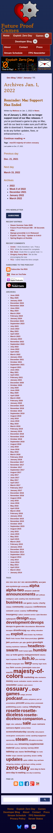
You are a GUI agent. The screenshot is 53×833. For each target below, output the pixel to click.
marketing (29, 677)
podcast (14, 698)
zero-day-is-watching (33, 773)
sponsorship (10, 740)
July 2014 (14, 560)
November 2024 (17, 306)
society (28, 736)
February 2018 (16, 457)
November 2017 (17, 465)
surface (17, 748)
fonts (13, 638)
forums (17, 638)
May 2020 (14, 393)
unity (39, 756)
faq (34, 635)
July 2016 (14, 501)
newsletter (11, 685)
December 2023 (17, 321)
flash (8, 638)
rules (12, 724)
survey (24, 748)
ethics (8, 635)
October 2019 (16, 411)
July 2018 (14, 447)
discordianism (30, 626)
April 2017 (14, 483)
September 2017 (17, 470)
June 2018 (14, 449)
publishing (11, 707)
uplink (25, 760)
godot (29, 642)
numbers (20, 685)
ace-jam (42, 582)
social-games (10, 736)
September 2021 (17, 365)
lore (12, 667)
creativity (23, 611)
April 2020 (14, 395)
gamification (14, 642)
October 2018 (16, 439)
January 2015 (16, 547)
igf (11, 655)
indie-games (18, 655)
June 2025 (14, 295)
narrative (36, 681)
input (8, 659)
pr (41, 699)
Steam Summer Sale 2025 (21, 225)
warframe (40, 760)
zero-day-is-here (37, 769)
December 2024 (17, 303)
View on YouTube (16, 274)
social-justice (20, 736)
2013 (7, 582)
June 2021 (14, 370)
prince (32, 703)
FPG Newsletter (37, 53)
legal (40, 664)
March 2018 (15, 454)
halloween (23, 646)
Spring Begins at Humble (21, 238)
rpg (45, 719)
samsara (41, 724)
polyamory (32, 699)
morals (16, 681)
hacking (8, 646)
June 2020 (14, 390)
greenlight (38, 642)
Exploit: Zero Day (22, 35)
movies (29, 681)
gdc (21, 642)
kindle (9, 664)
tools (41, 752)
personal (29, 694)
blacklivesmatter (34, 599)
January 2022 (17, 195)
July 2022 (14, 347)
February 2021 (16, 377)
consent (9, 611)
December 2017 (17, 462)
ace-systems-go (13, 586)
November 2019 (17, 408)
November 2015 (17, 521)
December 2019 (17, 406)
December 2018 (17, 434)
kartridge (42, 659)
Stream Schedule (13, 53)
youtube (38, 764)
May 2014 (14, 565)
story (16, 744)
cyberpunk (11, 619)
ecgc (28, 630)
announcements (20, 594)
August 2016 (15, 498)
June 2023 (14, 329)
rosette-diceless (21, 712)
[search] (20, 799)
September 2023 (17, 323)
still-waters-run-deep (35, 740)
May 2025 (14, 298)
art (37, 595)
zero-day (18, 767)
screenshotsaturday (16, 731)
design (22, 618)
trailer (8, 756)
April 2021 (14, 375)
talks (16, 752)
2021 (23, 582)
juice (36, 659)
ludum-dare (36, 667)
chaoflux (35, 603)
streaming (23, 744)
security (30, 732)
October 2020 (16, 385)
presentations (11, 703)
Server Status (35, 818)
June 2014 (14, 562)
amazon (28, 591)
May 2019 (14, 424)
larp (28, 663)
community (18, 606)
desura (32, 619)
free (22, 638)
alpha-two (15, 590)
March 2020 (15, 398)
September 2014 (17, 554)
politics (25, 699)
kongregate (16, 664)
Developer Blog (23, 41)
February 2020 (16, 401)
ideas (8, 655)
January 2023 (16, 339)
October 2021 (16, 362)
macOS (13, 143)
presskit (20, 703)
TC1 (12, 249)
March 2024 (15, 313)
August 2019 (15, 416)
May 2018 (14, 452)
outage (22, 694)
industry (42, 655)
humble (40, 650)
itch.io (28, 658)
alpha (34, 585)
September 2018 (17, 442)
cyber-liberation (41, 614)
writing (32, 764)
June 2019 (14, 421)
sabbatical (18, 724)
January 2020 (16, 403)
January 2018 (16, 459)
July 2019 (14, 418)
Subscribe (13, 215)
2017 (19, 582)
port (38, 699)
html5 (21, 651)
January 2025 (16, 300)
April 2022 (14, 352)
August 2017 (15, 472)
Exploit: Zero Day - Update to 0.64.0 (25, 235)
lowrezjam (27, 667)
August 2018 (15, 444)
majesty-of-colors (23, 143)
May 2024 (14, 311)
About (7, 47)
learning (35, 664)
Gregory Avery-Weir (19, 254)
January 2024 (16, 318)
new (40, 681)
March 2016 (15, 511)
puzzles (19, 707)
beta (26, 599)
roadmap (25, 707)
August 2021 (15, 367)
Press (39, 47)
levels (44, 664)
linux (7, 667)
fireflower (39, 635)
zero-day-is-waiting (16, 772)
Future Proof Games (17, 28)
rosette (13, 710)
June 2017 (14, 478)
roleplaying (34, 706)
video (30, 760)
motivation (22, 681)
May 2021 (14, 372)
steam (21, 739)
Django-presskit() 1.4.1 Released (24, 233)
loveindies (18, 667)
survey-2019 (33, 748)
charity (42, 603)
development (18, 622)
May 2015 (14, 536)
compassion (28, 607)
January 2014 (16, 572)
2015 (15, 582)
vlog (35, 760)
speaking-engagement (38, 736)
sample (34, 724)
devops (37, 622)
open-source (28, 685)
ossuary (35, 143)
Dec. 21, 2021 (11, 159)
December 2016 (17, 493)
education (39, 630)
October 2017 (16, 467)
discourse (40, 626)
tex (38, 752)
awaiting (22, 599)
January (27, 78)
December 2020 (17, 383)
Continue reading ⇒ (14, 138)
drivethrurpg (19, 630)
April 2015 (14, 539)
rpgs (8, 724)
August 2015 (15, 529)
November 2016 (17, 495)
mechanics (42, 677)
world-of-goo (25, 764)
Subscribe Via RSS (19, 269)
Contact (23, 47)
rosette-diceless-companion (24, 717)
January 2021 (16, 380)
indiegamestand (32, 655)
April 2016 (14, 508)
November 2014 (17, 552)
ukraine (34, 756)
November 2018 (17, 436)
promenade (39, 703)
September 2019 (17, 413)
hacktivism (16, 646)
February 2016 (16, 513)
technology (30, 751)
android (35, 591)
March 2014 (15, 570)
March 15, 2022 (12, 172)
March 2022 (16, 198)
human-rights (28, 651)
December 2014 (17, 549)
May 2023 (14, 331)
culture (20, 614)
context (16, 611)
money (9, 681)
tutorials (20, 756)
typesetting (27, 756)
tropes (14, 756)
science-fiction (26, 728)
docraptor (9, 630)
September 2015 (17, 526)
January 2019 (16, 431)
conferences (39, 606)
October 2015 (16, 524)
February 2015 (16, 544)
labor (22, 664)
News (36, 111)
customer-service (29, 614)
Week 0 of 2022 (18, 189)
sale (27, 723)
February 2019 (16, 429)
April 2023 (14, 334)
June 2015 (14, 534)
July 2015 (14, 531)
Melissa (16, 111)
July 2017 (14, 475)
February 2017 (16, 488)
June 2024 (14, 308)
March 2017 (15, 485)
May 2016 (14, 506)
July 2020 (14, 388)
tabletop (10, 751)
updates (14, 759)
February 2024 (16, 316)
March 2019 (15, 426)
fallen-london (28, 635)
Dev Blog (11, 78)
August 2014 (15, 557)
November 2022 (17, 342)
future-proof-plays (31, 638)
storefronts (10, 744)
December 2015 (17, 519)
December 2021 (18, 192)
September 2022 (17, 344)
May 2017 (14, 480)
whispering (10, 764)
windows (17, 764)
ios (19, 659)
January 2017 (16, 490)
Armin (13, 247)
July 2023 (14, 326)
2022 (19, 78)
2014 (11, 582)
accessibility (31, 582)
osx (30, 690)
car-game (27, 603)
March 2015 (15, 542)
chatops (9, 607)
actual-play (25, 586)
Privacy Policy (17, 818)
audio (16, 599)
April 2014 (14, 567)
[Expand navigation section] (47, 35)
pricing (27, 703)
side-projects (39, 732)
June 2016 (14, 503)
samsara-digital (13, 728)
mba (36, 677)
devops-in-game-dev (15, 626)
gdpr (24, 642)
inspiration (14, 659)
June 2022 (14, 349)
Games (40, 36)
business (14, 602)
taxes (21, 752)
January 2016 (16, 516)
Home (6, 35)
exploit (17, 634)
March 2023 (15, 336)
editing (33, 630)
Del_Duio (14, 252)
